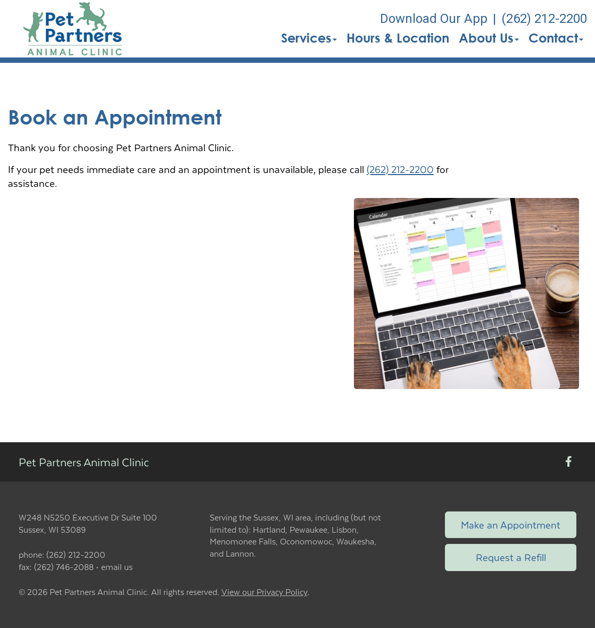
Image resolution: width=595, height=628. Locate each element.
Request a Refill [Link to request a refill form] (511, 557)
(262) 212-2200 (400, 169)
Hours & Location (397, 37)
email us (117, 566)
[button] (74, 28)
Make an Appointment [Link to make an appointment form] (510, 524)
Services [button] (309, 37)
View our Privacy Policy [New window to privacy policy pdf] (264, 592)
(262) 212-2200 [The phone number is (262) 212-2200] (544, 18)
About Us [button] (489, 37)
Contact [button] (555, 37)
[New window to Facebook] (568, 462)
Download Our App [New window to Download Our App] (433, 18)
